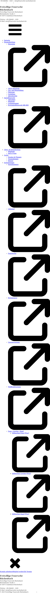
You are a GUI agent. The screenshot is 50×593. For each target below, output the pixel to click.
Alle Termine (27, 571)
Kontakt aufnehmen (6, 571)
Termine (2, 3)
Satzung (9, 3)
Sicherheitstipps (9, 163)
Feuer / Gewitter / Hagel (16, 431)
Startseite (7, 40)
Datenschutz (41, 592)
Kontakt (17, 3)
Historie (10, 161)
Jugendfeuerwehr (9, 98)
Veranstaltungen (13, 159)
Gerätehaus (11, 94)
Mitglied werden (18, 571)
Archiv (6, 155)
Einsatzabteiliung (9, 42)
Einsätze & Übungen (14, 157)
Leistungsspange (13, 103)
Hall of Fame (12, 153)
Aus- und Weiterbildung (15, 90)
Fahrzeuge (11, 92)
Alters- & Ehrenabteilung (12, 149)
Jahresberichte (12, 96)
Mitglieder (11, 101)
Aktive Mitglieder (14, 88)
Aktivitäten (11, 99)
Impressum (32, 592)
